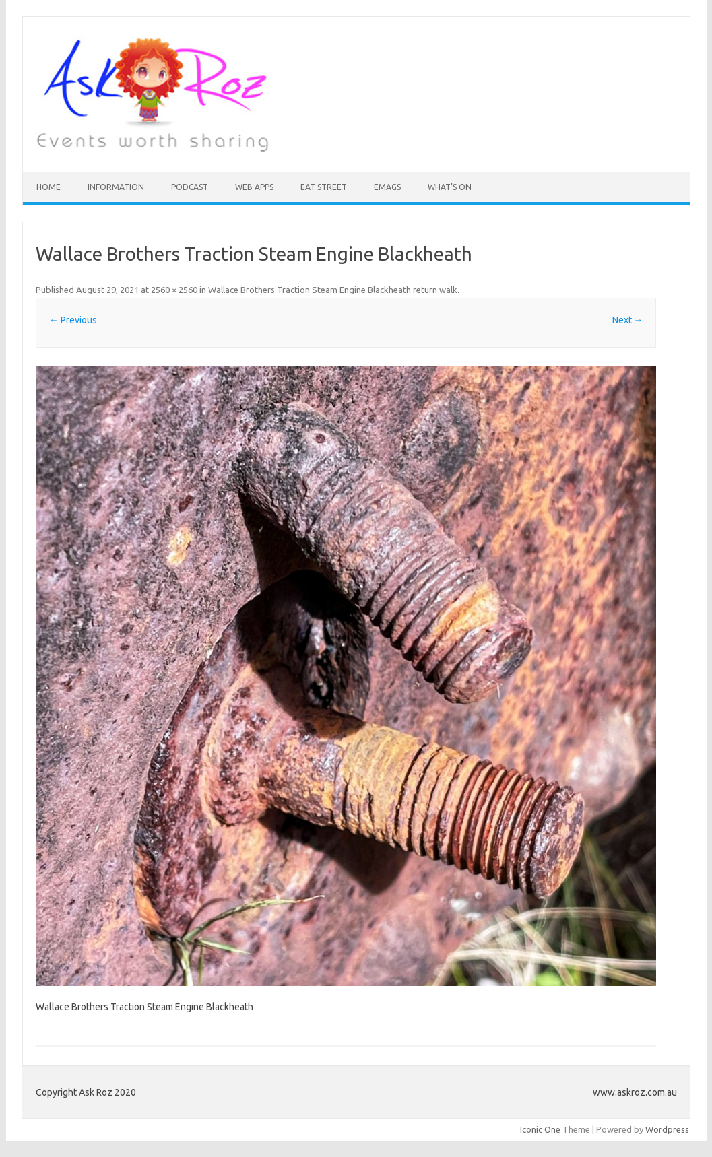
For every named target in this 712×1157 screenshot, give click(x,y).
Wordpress (667, 1129)
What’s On (450, 187)
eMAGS (387, 187)
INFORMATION (116, 187)
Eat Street (323, 187)
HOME (48, 187)
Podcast (189, 187)
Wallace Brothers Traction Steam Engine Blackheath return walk (332, 289)
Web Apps (254, 187)
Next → (627, 320)
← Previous (73, 320)
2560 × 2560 (174, 289)
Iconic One (540, 1129)
